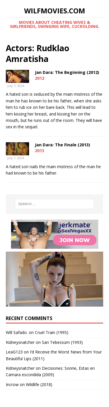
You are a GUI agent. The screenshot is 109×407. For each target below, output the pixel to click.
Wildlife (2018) (39, 384)
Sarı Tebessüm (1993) (62, 342)
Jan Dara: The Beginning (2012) (67, 72)
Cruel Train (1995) (51, 332)
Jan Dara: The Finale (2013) (62, 144)
